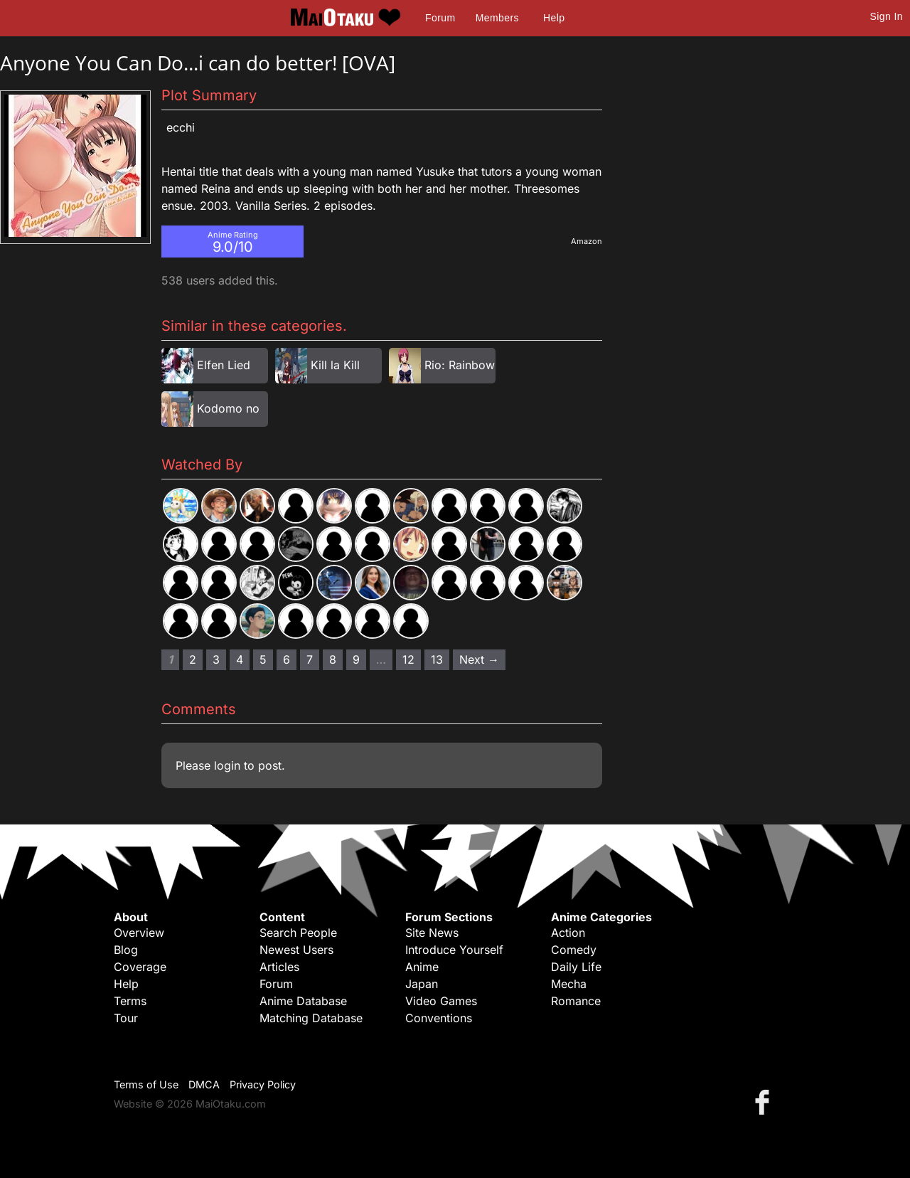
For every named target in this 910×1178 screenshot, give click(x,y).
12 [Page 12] (408, 659)
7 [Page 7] (309, 659)
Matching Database (311, 1018)
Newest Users (296, 950)
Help (553, 17)
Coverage (140, 967)
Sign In (886, 16)
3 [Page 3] (216, 659)
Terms (130, 1001)
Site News (432, 932)
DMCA (204, 1084)
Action (568, 932)
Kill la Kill (335, 365)
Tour (126, 1018)
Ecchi (180, 127)
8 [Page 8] (332, 659)
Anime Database (303, 1001)
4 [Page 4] (239, 659)
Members (497, 17)
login (227, 765)
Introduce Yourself (454, 950)
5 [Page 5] (263, 659)
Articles (279, 967)
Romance (576, 1001)
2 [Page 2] (192, 659)
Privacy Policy (263, 1084)
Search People (298, 932)
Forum (440, 17)
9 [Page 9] (356, 659)
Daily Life (576, 967)
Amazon (586, 241)
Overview (139, 932)
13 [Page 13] (437, 659)
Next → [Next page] (479, 659)
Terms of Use (146, 1084)
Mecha (569, 984)
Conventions (438, 1018)
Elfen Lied (223, 365)
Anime (422, 967)
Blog (126, 950)
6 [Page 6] (286, 659)
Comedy (573, 950)
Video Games (441, 1001)
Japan (421, 984)
